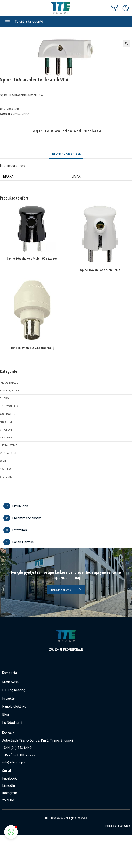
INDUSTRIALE (9, 382)
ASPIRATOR (7, 414)
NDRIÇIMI (6, 421)
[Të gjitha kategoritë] (7, 21)
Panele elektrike (14, 706)
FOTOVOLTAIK (9, 406)
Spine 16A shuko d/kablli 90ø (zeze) (32, 258)
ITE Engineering (13, 690)
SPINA (25, 113)
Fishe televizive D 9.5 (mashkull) (32, 348)
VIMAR (76, 176)
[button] (126, 43)
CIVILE (16, 113)
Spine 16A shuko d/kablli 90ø (100, 270)
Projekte (8, 698)
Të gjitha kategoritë (29, 21)
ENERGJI (5, 398)
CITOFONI (6, 429)
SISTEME (6, 476)
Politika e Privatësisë (117, 825)
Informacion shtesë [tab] (66, 153)
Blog (5, 714)
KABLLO (5, 468)
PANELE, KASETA (11, 390)
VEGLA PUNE (8, 453)
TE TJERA (6, 437)
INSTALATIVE (8, 445)
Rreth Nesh (10, 682)
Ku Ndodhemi (12, 723)
